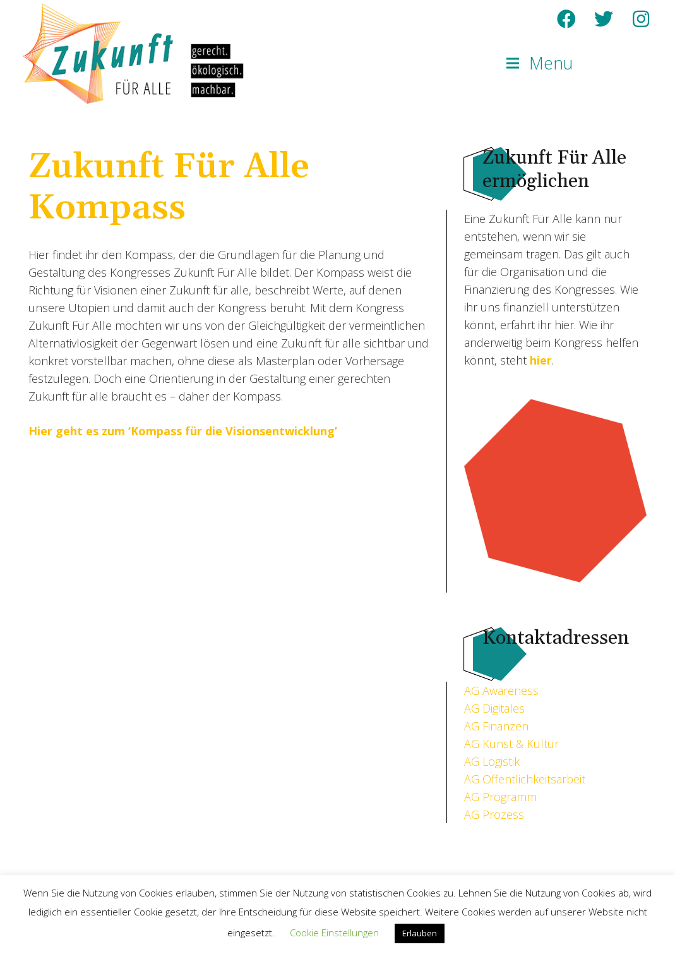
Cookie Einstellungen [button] (334, 932)
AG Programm (500, 796)
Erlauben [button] (419, 933)
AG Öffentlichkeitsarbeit (524, 779)
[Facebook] (566, 19)
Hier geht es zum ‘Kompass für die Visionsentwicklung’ (182, 430)
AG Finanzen (496, 726)
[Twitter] (604, 19)
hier (541, 360)
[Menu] (540, 63)
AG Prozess (494, 814)
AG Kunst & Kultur (511, 743)
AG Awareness (501, 690)
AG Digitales (494, 708)
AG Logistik (492, 761)
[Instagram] (641, 19)
